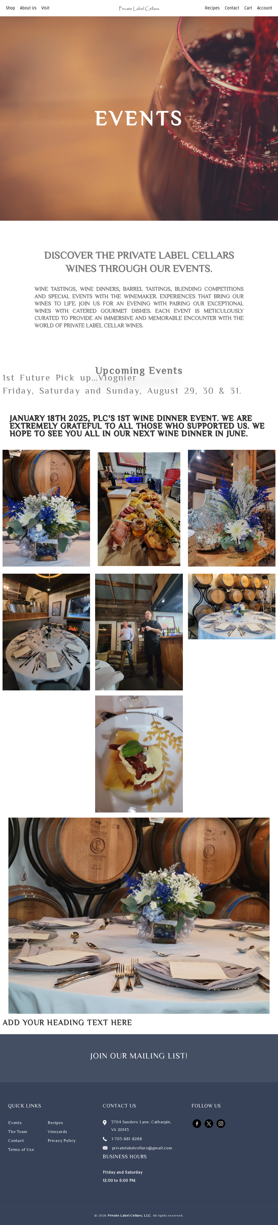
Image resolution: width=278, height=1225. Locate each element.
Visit (45, 8)
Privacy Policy (62, 1140)
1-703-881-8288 (127, 1139)
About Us (28, 8)
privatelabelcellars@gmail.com (142, 1148)
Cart (248, 8)
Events (15, 1123)
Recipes (212, 8)
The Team (17, 1131)
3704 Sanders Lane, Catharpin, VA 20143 (141, 1126)
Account (264, 8)
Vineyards (57, 1131)
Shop (10, 8)
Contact (232, 8)
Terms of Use (21, 1149)
